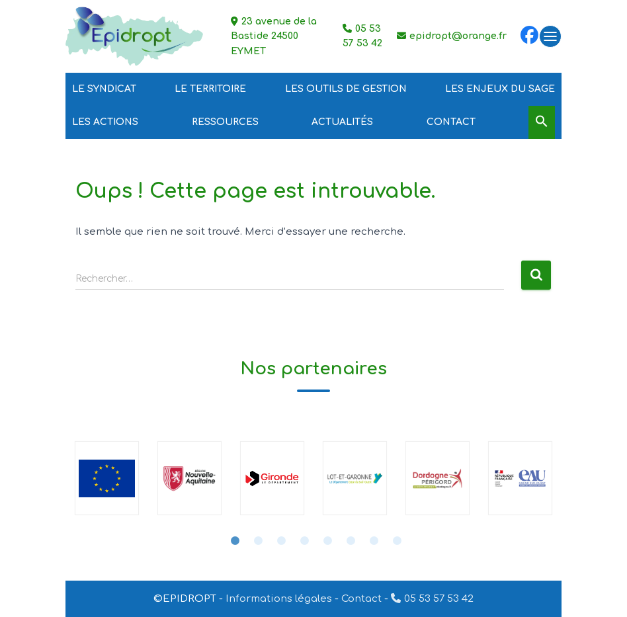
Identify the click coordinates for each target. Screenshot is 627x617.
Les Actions (105, 122)
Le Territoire (210, 89)
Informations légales (279, 598)
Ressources (225, 122)
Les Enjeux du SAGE (500, 89)
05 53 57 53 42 (439, 598)
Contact (451, 122)
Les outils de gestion (346, 89)
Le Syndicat (104, 89)
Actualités (342, 122)
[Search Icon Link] (541, 122)
